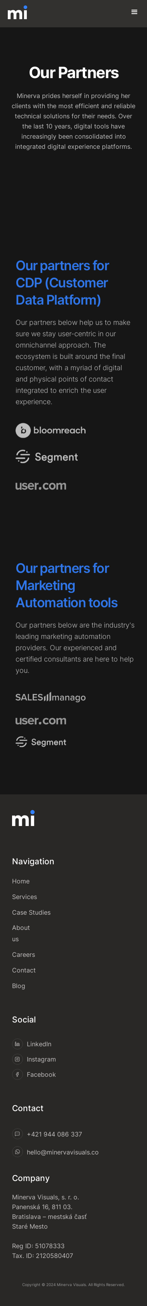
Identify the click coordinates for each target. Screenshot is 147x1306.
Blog (18, 986)
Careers (23, 954)
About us (21, 933)
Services (24, 897)
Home (21, 881)
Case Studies (31, 912)
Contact (24, 970)
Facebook (41, 1074)
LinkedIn (39, 1044)
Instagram (41, 1059)
